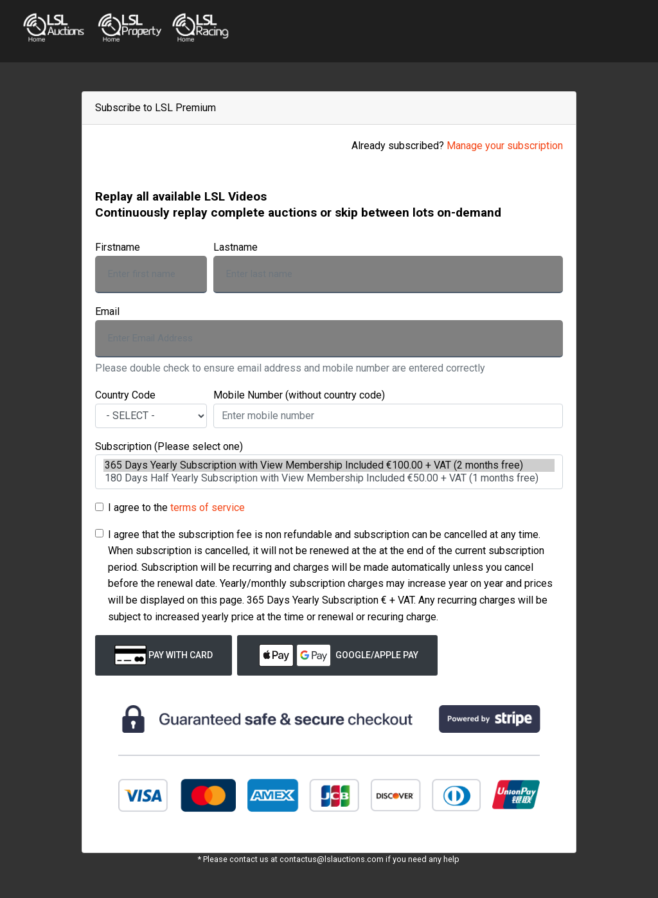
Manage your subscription (505, 145)
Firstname (117, 247)
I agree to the (176, 507)
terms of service (207, 507)
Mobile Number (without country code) (299, 395)
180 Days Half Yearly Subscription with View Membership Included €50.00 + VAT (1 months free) (329, 478)
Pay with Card (163, 655)
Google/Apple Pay (337, 655)
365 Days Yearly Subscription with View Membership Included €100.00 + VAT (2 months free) (329, 465)
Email (107, 311)
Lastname (235, 247)
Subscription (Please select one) (169, 446)
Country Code (125, 395)
